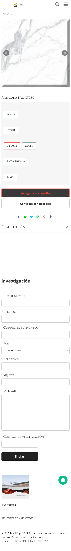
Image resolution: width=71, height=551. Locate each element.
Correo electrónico (20, 327)
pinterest (44, 217)
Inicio (5, 14)
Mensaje (9, 391)
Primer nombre (14, 296)
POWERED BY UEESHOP (31, 541)
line (25, 217)
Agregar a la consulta (35, 193)
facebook (18, 217)
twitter (31, 217)
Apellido (8, 312)
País (5, 343)
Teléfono (10, 359)
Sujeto (7, 375)
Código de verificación (22, 437)
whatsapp (38, 217)
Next (65, 53)
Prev (6, 53)
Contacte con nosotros (35, 203)
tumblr (51, 217)
